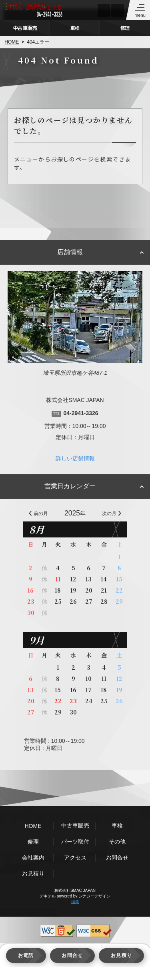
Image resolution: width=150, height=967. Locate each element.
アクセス (75, 857)
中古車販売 (25, 27)
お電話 (26, 955)
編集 (75, 901)
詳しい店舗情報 (75, 458)
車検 (75, 27)
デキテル (48, 896)
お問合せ (117, 857)
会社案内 (33, 857)
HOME (11, 42)
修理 (125, 27)
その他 (117, 841)
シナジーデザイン (94, 896)
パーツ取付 (75, 841)
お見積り (33, 873)
